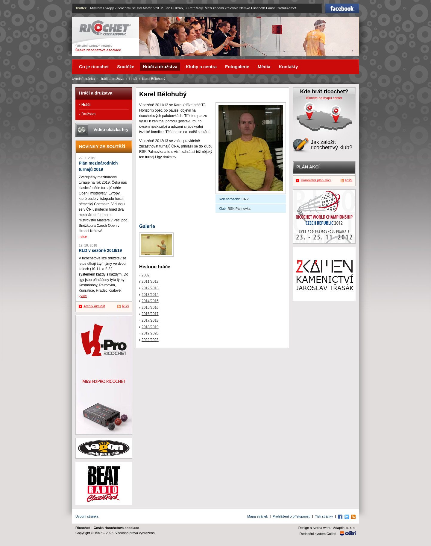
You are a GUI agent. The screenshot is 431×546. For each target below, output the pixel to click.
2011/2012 (150, 281)
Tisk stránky (324, 516)
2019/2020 (150, 333)
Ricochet (105, 28)
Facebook (342, 8)
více (84, 236)
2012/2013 (150, 288)
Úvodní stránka (83, 78)
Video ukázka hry (110, 129)
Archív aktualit (94, 306)
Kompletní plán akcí (316, 180)
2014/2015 (150, 301)
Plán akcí (308, 167)
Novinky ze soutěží (102, 146)
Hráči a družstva (112, 78)
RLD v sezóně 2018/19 (100, 250)
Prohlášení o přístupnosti (291, 516)
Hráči (133, 78)
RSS (125, 306)
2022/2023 (150, 340)
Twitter (80, 8)
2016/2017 (150, 314)
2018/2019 (150, 327)
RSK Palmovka (239, 208)
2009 (146, 275)
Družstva (88, 114)
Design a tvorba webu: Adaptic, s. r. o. (327, 528)
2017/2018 (150, 320)
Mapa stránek (257, 516)
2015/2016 (150, 307)
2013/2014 (150, 295)
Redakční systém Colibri (318, 534)
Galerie (147, 226)
